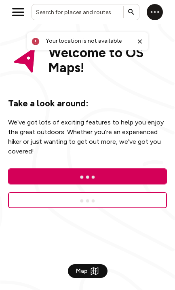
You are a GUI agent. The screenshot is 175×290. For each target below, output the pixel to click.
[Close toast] (139, 41)
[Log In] (87, 176)
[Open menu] (18, 12)
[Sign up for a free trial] (87, 200)
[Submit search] (131, 12)
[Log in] (155, 12)
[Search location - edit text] (85, 12)
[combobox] (85, 12)
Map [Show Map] (87, 271)
